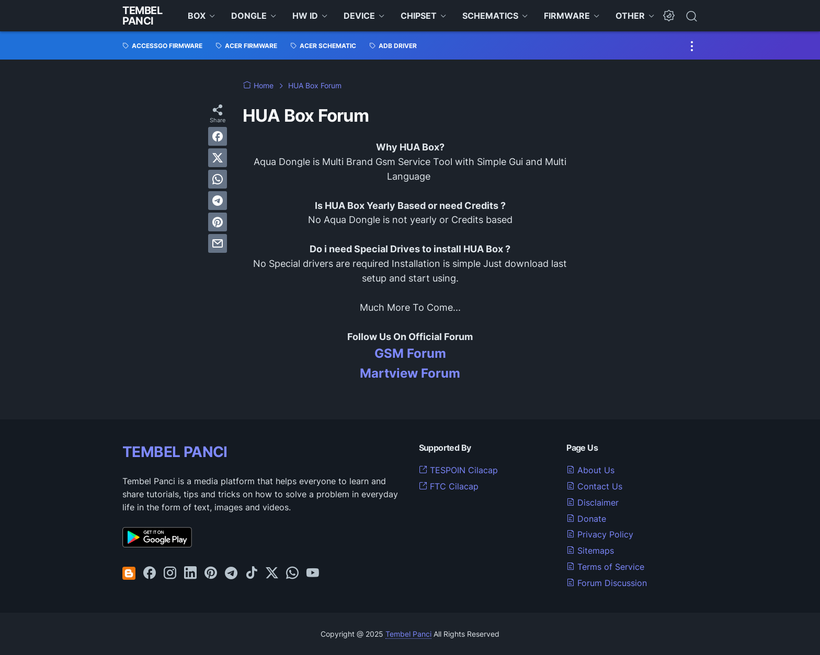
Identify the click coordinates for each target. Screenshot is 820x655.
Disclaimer (592, 502)
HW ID (305, 15)
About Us (590, 470)
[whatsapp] (217, 179)
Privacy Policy (599, 534)
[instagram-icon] (170, 573)
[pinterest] (217, 222)
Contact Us (594, 486)
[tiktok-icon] (251, 573)
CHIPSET (419, 15)
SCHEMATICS (490, 15)
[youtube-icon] (312, 573)
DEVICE (359, 15)
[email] (217, 243)
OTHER (630, 15)
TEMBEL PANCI (174, 452)
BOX (197, 15)
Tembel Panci (142, 15)
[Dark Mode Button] (669, 15)
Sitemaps (590, 550)
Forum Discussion (606, 583)
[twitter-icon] (272, 573)
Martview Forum (410, 373)
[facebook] (217, 136)
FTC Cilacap (449, 486)
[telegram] (217, 200)
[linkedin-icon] (190, 573)
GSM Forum (410, 353)
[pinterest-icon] (210, 573)
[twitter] (217, 157)
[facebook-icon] (149, 573)
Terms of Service (605, 567)
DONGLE (249, 15)
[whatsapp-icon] (292, 573)
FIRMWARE (567, 15)
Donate (586, 518)
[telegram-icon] (231, 573)
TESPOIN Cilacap (458, 470)
